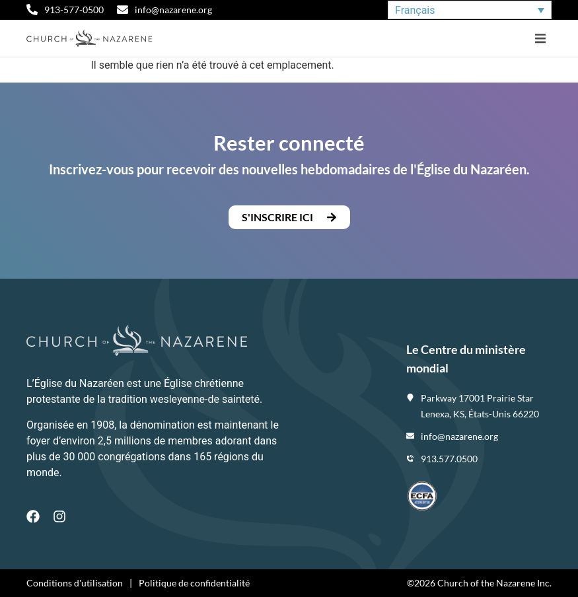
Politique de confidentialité (194, 582)
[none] (470, 10)
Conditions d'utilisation (74, 582)
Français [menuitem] (415, 9)
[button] (540, 38)
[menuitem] (470, 10)
